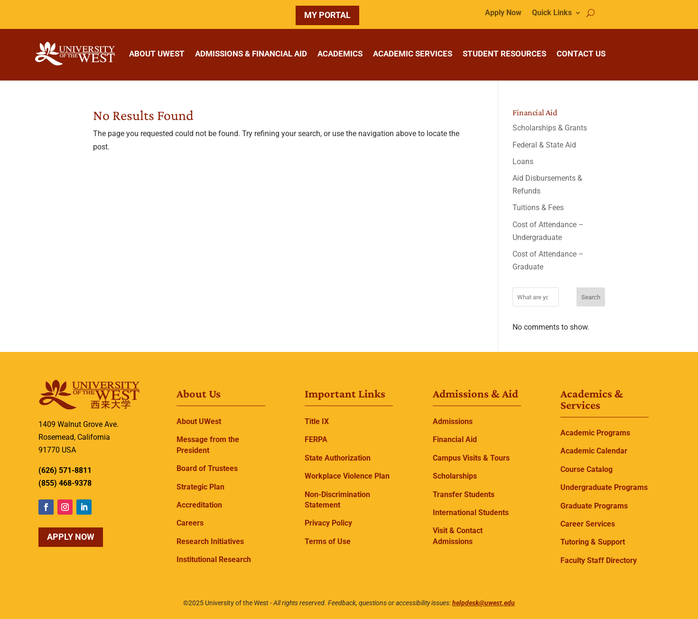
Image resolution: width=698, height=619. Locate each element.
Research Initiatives (210, 541)
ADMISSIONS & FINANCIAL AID (251, 53)
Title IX (317, 421)
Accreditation (199, 504)
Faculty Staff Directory (598, 560)
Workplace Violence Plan (347, 475)
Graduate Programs (594, 505)
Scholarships (455, 475)
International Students (471, 512)
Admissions (453, 421)
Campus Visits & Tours (471, 457)
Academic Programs (595, 432)
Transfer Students (463, 494)
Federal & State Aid (544, 144)
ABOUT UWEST (157, 53)
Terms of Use (328, 541)
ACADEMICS (340, 53)
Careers (190, 522)
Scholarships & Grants (549, 127)
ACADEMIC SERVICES (412, 53)
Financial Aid (455, 439)
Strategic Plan (200, 486)
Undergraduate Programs (604, 487)
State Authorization (338, 457)
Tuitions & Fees (538, 207)
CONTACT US (581, 53)
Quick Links (552, 13)
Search (590, 297)
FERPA (316, 439)
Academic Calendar (593, 450)
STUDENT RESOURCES (504, 53)
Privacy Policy (328, 522)
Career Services (587, 523)
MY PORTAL (327, 15)
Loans (522, 161)
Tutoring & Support (592, 541)
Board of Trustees (207, 468)
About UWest (199, 421)
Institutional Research (214, 559)
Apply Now (503, 13)
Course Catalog (586, 469)
